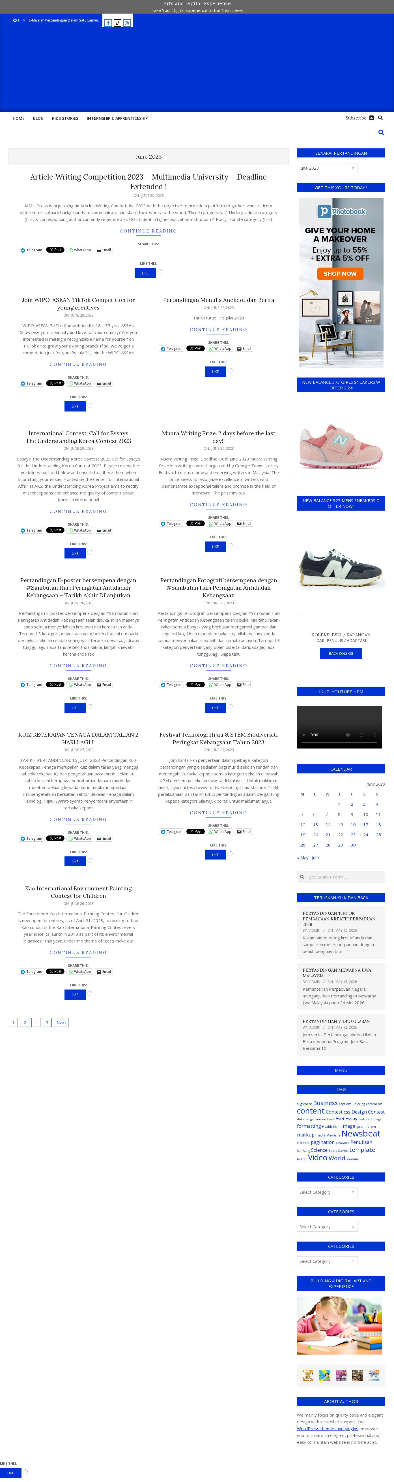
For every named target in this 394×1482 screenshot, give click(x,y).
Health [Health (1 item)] (327, 1127)
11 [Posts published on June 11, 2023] (378, 814)
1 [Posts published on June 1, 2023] (339, 804)
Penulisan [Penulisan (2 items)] (361, 1142)
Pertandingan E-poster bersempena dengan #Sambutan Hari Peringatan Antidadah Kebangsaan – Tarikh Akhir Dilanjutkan (78, 588)
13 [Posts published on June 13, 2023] (315, 824)
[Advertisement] (197, 69)
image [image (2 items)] (348, 1126)
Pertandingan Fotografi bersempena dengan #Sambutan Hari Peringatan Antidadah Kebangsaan (218, 588)
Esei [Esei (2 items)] (339, 1118)
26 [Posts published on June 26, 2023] (302, 845)
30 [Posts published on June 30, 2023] (353, 845)
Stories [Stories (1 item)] (343, 1151)
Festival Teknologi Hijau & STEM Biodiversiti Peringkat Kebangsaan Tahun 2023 (219, 738)
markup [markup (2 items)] (306, 1134)
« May (303, 857)
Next (61, 1022)
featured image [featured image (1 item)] (370, 1119)
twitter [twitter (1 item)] (302, 1159)
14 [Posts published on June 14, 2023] (328, 824)
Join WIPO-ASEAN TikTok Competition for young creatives (78, 303)
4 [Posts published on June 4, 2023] (377, 804)
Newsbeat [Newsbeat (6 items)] (360, 1133)
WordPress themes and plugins (327, 1428)
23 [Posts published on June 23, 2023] (353, 834)
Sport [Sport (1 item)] (333, 1151)
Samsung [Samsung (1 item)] (303, 1151)
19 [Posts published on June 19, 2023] (302, 834)
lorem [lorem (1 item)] (371, 1127)
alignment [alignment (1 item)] (304, 1104)
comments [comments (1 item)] (374, 1104)
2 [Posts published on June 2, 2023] (352, 804)
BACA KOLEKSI (341, 653)
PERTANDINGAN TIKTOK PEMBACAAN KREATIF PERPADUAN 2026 (339, 918)
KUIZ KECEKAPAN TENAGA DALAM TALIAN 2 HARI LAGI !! (78, 738)
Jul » (316, 857)
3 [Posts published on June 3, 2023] (364, 804)
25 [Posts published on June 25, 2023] (378, 834)
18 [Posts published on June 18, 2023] (378, 824)
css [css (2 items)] (347, 1111)
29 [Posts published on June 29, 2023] (340, 845)
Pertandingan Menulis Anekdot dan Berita (218, 299)
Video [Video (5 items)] (318, 1157)
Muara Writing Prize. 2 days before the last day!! (218, 437)
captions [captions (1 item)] (345, 1104)
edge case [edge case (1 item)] (313, 1119)
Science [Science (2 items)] (319, 1150)
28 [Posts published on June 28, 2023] (328, 845)
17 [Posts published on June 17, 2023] (365, 824)
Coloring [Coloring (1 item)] (358, 1104)
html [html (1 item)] (336, 1127)
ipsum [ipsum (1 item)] (360, 1127)
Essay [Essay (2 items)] (351, 1118)
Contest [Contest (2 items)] (334, 1111)
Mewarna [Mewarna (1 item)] (333, 1135)
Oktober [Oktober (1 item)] (303, 1143)
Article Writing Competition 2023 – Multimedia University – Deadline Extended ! (148, 181)
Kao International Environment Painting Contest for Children (78, 892)
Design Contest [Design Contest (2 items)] (368, 1111)
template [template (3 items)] (362, 1149)
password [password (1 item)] (342, 1143)
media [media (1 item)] (320, 1135)
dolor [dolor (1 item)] (301, 1119)
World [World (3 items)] (337, 1158)
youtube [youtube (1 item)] (352, 1159)
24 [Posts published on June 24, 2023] (365, 834)
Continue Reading (148, 231)
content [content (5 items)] (311, 1110)
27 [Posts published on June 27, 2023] (315, 845)
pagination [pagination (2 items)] (323, 1142)
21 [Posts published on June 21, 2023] (328, 834)
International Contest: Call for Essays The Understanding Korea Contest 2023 (78, 437)
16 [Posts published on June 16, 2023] (353, 824)
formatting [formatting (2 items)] (309, 1126)
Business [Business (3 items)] (325, 1103)
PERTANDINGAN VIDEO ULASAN (336, 1021)
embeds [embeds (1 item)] (328, 1119)
